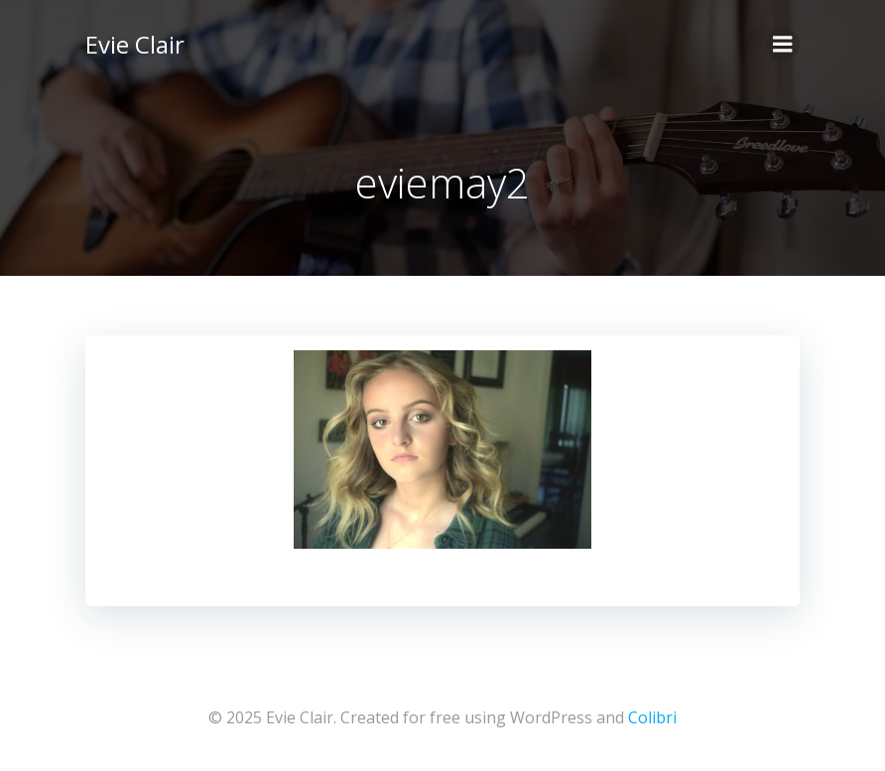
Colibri (652, 717)
